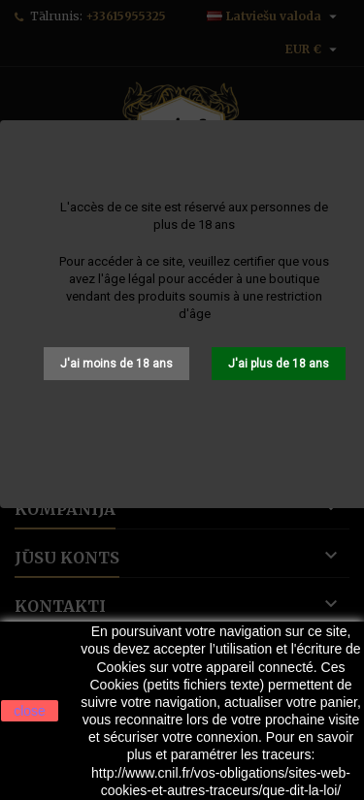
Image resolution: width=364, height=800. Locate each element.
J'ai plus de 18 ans (278, 363)
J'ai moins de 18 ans (116, 363)
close (30, 711)
